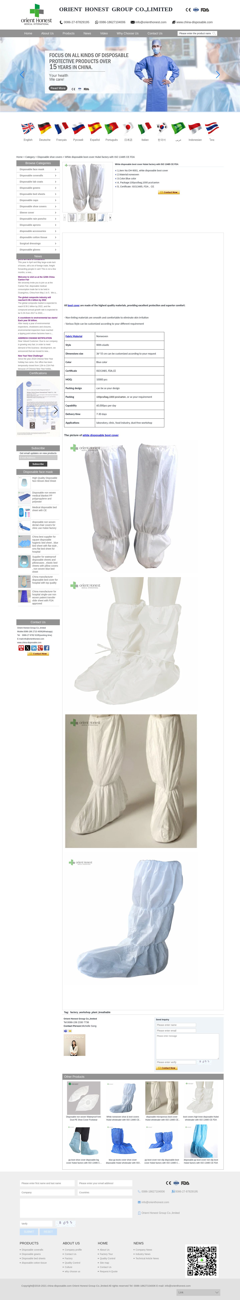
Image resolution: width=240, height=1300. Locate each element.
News (87, 33)
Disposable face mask (32, 169)
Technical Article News (147, 1258)
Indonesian (195, 139)
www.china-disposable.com (194, 22)
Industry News (143, 1254)
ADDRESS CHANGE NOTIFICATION (35, 339)
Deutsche (44, 139)
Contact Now (38, 654)
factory (74, 1012)
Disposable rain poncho (33, 218)
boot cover (74, 305)
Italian (145, 139)
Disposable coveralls (31, 175)
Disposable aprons (30, 225)
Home (28, 33)
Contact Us (155, 33)
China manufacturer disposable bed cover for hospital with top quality (45, 579)
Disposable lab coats (31, 181)
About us (71, 1243)
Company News (144, 1249)
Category (30, 157)
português (112, 139)
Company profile (73, 1249)
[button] (56, 410)
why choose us (72, 1271)
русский (78, 139)
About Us (47, 33)
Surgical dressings (30, 243)
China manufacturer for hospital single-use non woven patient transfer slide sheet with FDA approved (44, 597)
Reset (48, 1231)
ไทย (212, 139)
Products (69, 33)
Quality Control (72, 1262)
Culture (68, 1267)
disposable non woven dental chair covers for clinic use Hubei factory (44, 525)
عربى (178, 139)
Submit (29, 1231)
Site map (104, 1262)
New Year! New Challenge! (30, 357)
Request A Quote (108, 1271)
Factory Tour (106, 1254)
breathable (104, 1012)
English (28, 139)
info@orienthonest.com (150, 22)
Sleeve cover (27, 212)
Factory (69, 1258)
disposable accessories (33, 231)
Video (104, 33)
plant (94, 1012)
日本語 (128, 139)
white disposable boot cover (100, 435)
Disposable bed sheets (32, 194)
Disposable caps (29, 200)
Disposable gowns (30, 188)
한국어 (162, 139)
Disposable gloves (30, 249)
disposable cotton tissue (33, 237)
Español (95, 139)
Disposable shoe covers (49, 157)
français (61, 139)
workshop (84, 1012)
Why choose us (128, 33)
